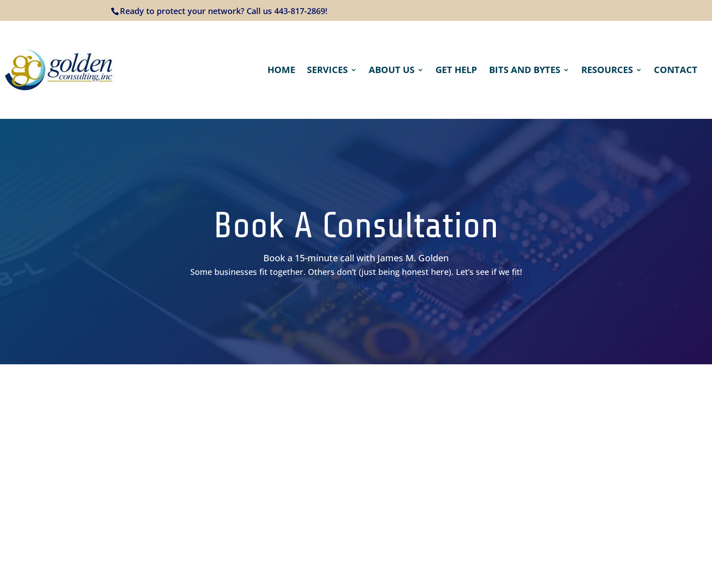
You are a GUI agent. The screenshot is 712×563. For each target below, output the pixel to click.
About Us (392, 71)
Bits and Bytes (524, 71)
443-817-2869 (299, 10)
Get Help (456, 71)
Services (327, 71)
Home (281, 71)
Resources (607, 71)
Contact (675, 71)
